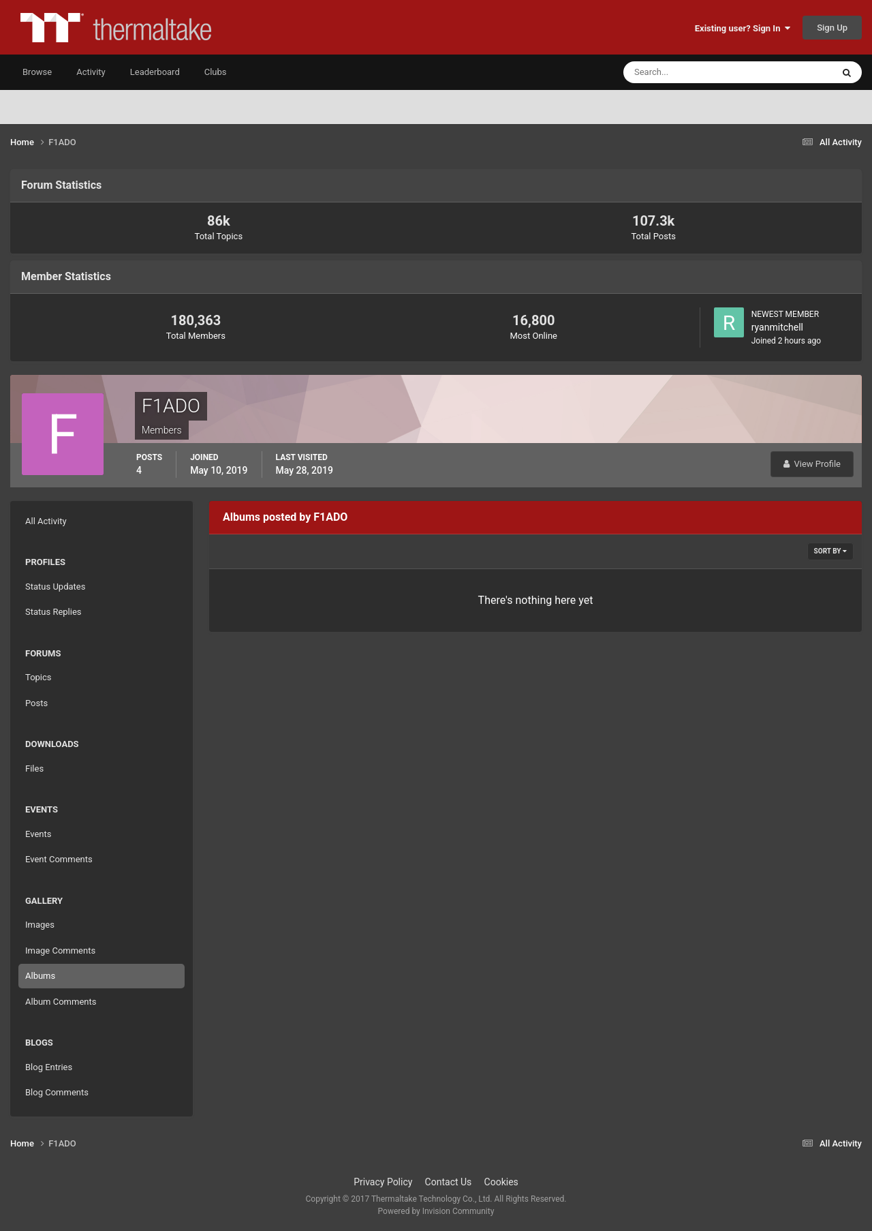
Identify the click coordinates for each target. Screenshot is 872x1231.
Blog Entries (48, 1067)
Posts (36, 703)
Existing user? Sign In (742, 28)
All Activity (46, 521)
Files (34, 768)
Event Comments (59, 859)
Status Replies (53, 612)
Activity (91, 72)
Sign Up (832, 27)
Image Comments (60, 950)
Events (38, 834)
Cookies (501, 1181)
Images (39, 925)
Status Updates (55, 586)
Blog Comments (57, 1092)
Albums (40, 976)
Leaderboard (155, 72)
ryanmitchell (777, 327)
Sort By (830, 551)
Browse (37, 72)
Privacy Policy (383, 1181)
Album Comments (60, 1002)
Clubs (215, 72)
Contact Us (448, 1181)
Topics (38, 677)
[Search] (686, 72)
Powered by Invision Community (436, 1211)
